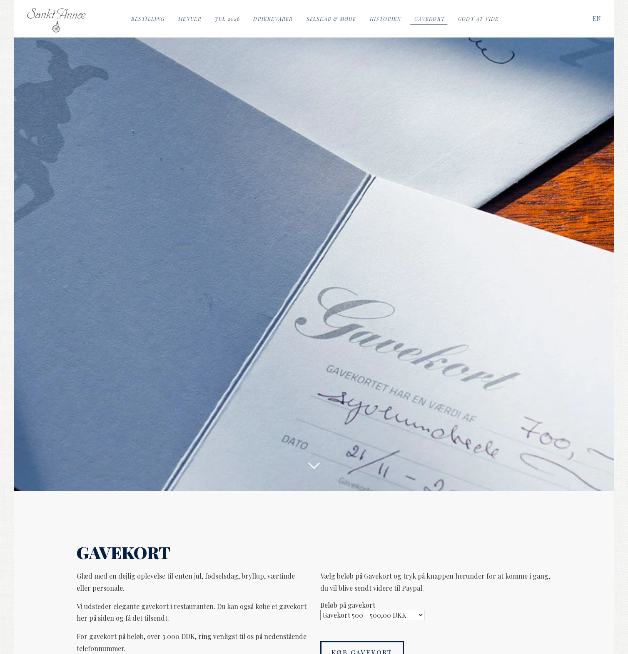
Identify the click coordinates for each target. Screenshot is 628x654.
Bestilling (148, 18)
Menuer (190, 18)
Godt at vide (478, 18)
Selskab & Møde (331, 18)
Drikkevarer (273, 18)
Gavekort (429, 18)
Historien (385, 18)
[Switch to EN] (596, 18)
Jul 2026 (227, 18)
